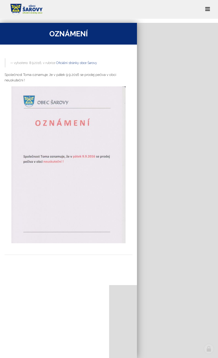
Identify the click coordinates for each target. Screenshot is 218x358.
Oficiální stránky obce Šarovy (76, 63)
